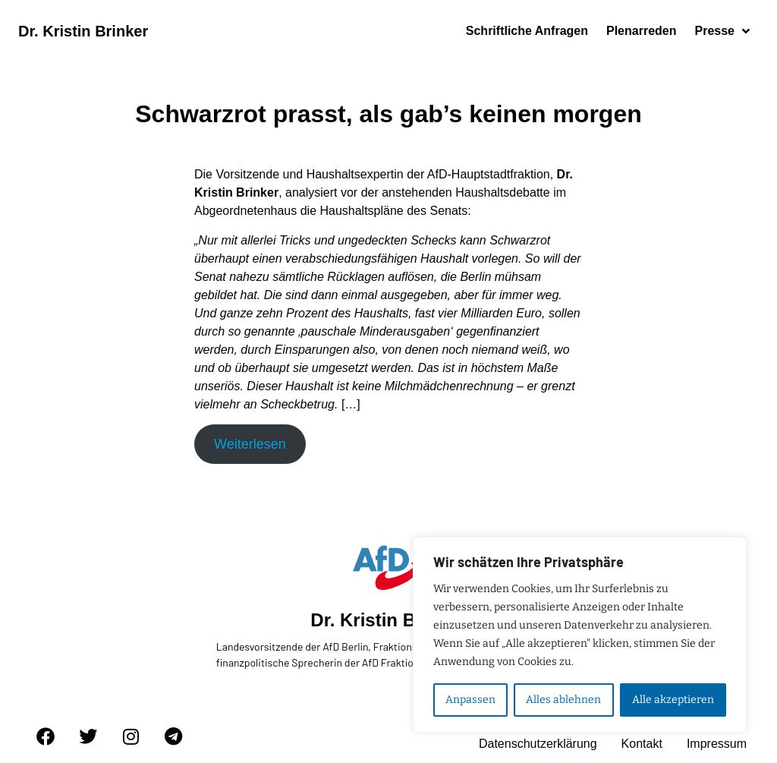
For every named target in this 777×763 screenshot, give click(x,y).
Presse (722, 31)
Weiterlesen (250, 444)
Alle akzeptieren (673, 699)
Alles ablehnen (563, 699)
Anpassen (470, 699)
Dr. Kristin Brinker (83, 31)
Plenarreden (641, 30)
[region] (580, 635)
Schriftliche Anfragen (527, 30)
